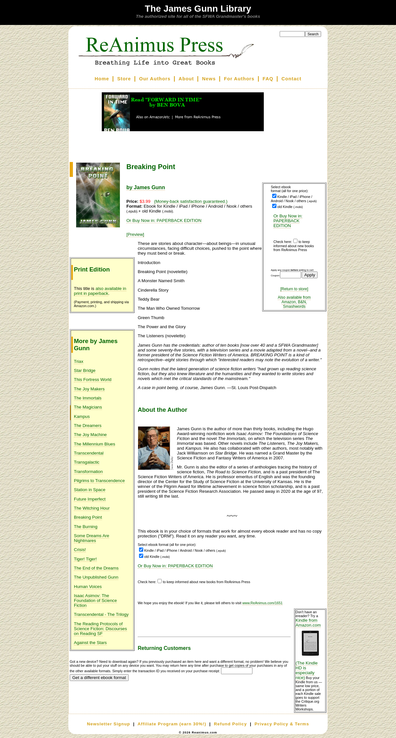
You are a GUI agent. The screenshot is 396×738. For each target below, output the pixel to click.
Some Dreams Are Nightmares (91, 538)
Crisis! (80, 549)
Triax (78, 361)
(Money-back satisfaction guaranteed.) (190, 201)
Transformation (88, 471)
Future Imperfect (90, 499)
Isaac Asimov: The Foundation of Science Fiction (95, 600)
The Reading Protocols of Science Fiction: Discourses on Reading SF (100, 628)
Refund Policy (230, 723)
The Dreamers (87, 425)
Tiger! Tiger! (85, 559)
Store (124, 78)
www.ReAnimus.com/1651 (262, 603)
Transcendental (88, 453)
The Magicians (88, 407)
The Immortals (87, 398)
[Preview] (135, 234)
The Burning (86, 526)
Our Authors (154, 78)
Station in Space (89, 489)
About (186, 78)
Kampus (82, 416)
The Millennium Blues (94, 444)
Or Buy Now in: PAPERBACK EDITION (288, 220)
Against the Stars (90, 642)
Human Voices (88, 586)
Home (102, 78)
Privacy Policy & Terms (281, 723)
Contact (292, 78)
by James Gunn (145, 187)
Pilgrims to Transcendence (99, 480)
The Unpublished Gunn (96, 577)
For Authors (239, 78)
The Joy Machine (90, 434)
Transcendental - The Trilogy (101, 614)
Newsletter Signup (108, 723)
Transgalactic (86, 462)
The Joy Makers (89, 388)
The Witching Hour (92, 508)
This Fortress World (92, 379)
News (209, 78)
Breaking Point (88, 517)
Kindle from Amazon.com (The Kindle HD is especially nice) (310, 649)
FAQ (267, 78)
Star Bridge (85, 370)
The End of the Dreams (96, 568)
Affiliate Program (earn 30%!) (171, 723)
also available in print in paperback (100, 291)
